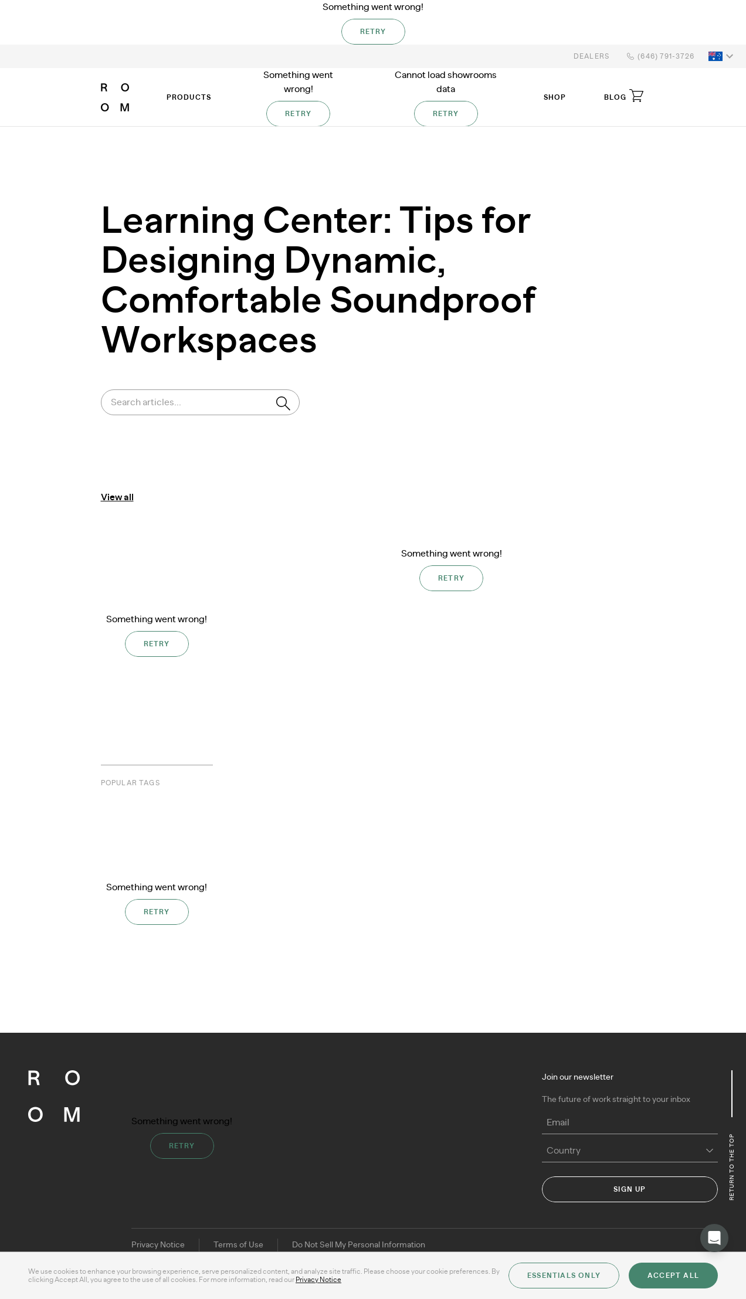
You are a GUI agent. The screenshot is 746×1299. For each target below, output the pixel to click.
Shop (555, 97)
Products (189, 97)
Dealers (591, 56)
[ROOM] (115, 97)
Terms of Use (238, 1245)
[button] (722, 56)
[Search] (283, 403)
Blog (615, 97)
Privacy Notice (158, 1245)
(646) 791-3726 (658, 56)
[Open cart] (636, 95)
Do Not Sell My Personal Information (358, 1245)
